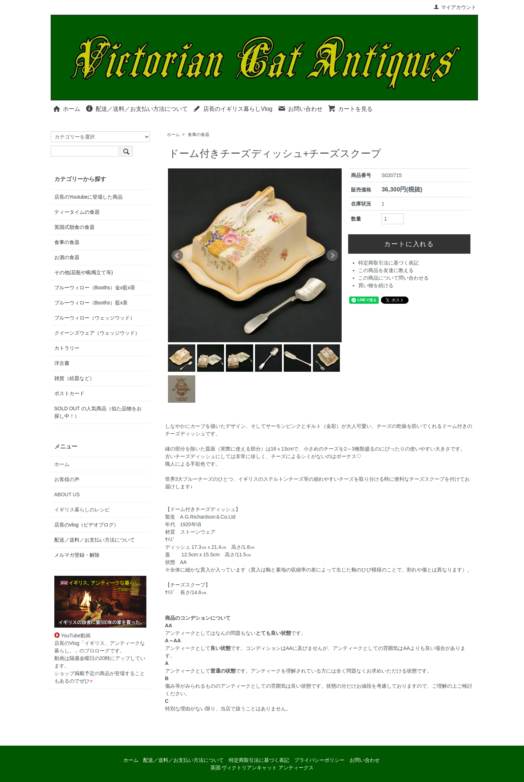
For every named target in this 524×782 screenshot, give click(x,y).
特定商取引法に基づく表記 (388, 263)
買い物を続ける (375, 285)
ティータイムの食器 (77, 212)
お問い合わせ (300, 108)
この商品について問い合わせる (393, 278)
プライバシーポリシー (319, 760)
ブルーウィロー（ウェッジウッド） (94, 318)
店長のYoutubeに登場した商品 (88, 197)
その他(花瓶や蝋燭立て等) (83, 272)
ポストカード (69, 393)
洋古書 (61, 363)
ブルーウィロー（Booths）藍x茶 (91, 303)
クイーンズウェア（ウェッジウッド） (97, 333)
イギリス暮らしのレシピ (82, 509)
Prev (177, 255)
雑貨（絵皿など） (74, 378)
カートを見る (350, 108)
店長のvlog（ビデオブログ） (86, 525)
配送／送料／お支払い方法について (136, 108)
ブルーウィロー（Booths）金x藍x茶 (95, 287)
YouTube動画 (72, 635)
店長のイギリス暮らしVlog (232, 108)
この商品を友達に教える (386, 270)
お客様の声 (66, 479)
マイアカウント (454, 7)
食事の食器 (198, 134)
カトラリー (66, 348)
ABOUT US (67, 494)
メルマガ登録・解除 (77, 555)
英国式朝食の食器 (74, 227)
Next (332, 255)
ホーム (66, 108)
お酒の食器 (66, 257)
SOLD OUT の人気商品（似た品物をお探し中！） (98, 412)
